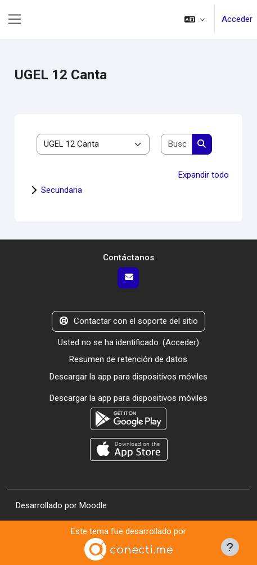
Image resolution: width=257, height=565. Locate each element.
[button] (194, 19)
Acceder (237, 19)
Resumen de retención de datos (128, 359)
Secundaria (61, 190)
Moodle (93, 505)
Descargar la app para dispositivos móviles (128, 377)
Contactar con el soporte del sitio (129, 321)
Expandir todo (203, 175)
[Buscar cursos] (176, 144)
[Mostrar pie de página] (230, 547)
